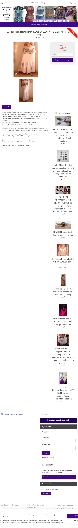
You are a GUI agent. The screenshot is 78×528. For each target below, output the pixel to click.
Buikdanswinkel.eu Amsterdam (12, 414)
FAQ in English (33, 516)
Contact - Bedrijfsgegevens (12, 505)
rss (39, 524)
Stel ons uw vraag (8, 513)
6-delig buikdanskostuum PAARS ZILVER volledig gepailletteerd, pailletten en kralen (63, 393)
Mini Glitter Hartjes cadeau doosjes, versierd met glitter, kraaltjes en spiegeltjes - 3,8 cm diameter (63, 171)
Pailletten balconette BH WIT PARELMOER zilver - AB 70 (63, 262)
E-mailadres (45, 437)
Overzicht (6, 107)
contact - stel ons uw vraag (39, 25)
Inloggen (45, 453)
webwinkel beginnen (46, 524)
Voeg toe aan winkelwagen (62, 60)
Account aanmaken (48, 477)
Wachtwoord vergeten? (48, 457)
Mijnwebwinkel (64, 524)
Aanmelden (46, 493)
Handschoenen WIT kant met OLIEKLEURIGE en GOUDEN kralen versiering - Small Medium (63, 135)
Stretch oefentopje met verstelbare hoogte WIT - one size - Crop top (63, 292)
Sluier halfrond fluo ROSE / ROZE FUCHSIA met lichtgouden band (63, 322)
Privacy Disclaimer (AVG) (11, 516)
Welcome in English (35, 513)
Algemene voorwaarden (63, 505)
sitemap (34, 524)
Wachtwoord (46, 445)
